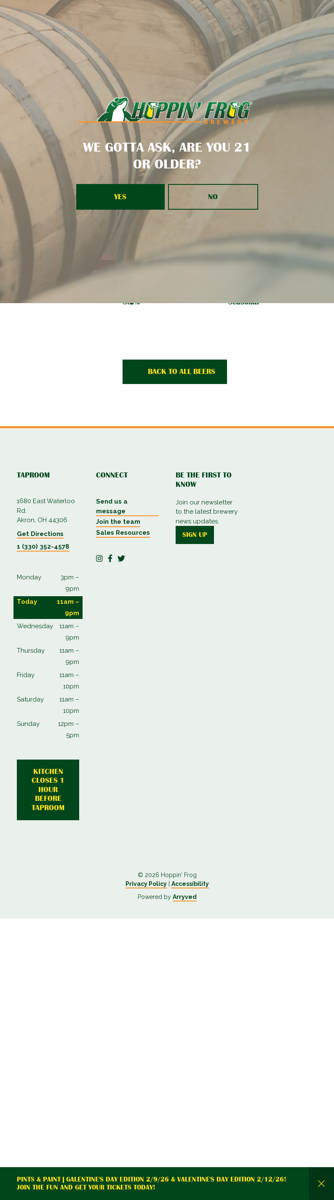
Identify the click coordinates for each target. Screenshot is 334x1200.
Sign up (194, 534)
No (213, 196)
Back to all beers (181, 371)
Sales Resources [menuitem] (123, 532)
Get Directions (40, 534)
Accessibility (190, 1165)
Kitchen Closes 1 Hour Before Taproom (48, 789)
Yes (120, 196)
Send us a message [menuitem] (112, 506)
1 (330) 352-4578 (43, 546)
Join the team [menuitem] (118, 521)
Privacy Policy (146, 1165)
